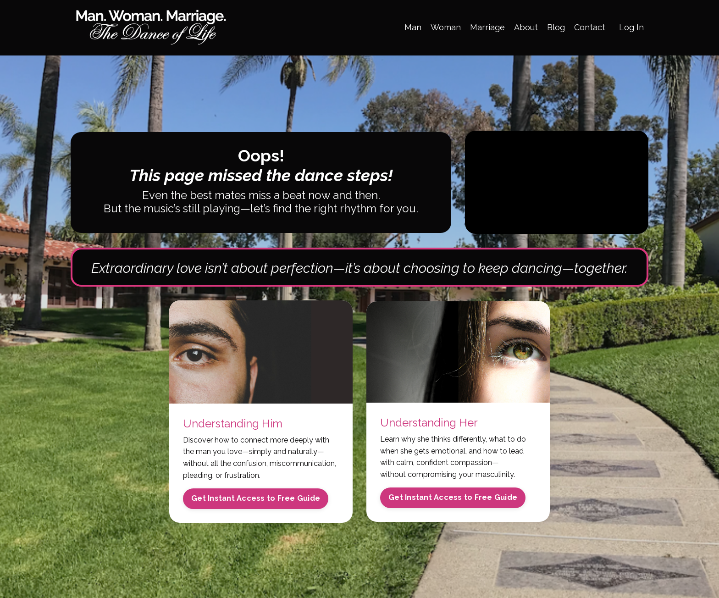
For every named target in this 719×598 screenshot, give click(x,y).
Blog (556, 27)
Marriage (487, 27)
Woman (446, 27)
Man (412, 27)
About (526, 27)
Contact (589, 27)
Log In (631, 27)
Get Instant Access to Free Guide (255, 498)
